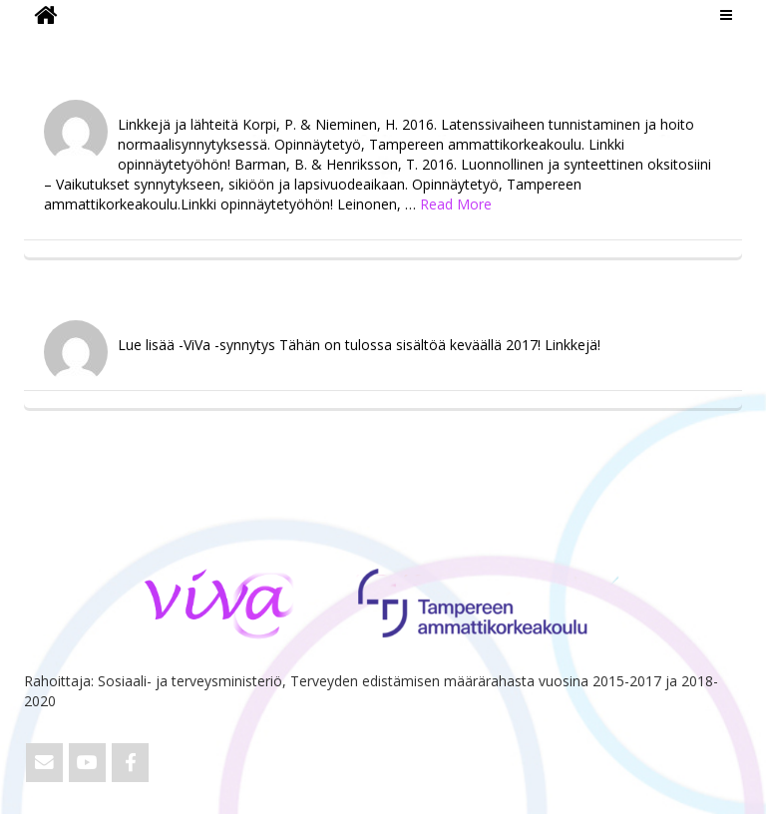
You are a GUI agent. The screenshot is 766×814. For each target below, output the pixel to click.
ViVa (57, 45)
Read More (456, 204)
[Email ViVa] (44, 762)
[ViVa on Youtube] (87, 762)
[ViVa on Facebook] (130, 762)
